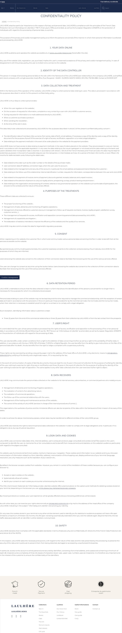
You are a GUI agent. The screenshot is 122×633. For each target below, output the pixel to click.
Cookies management (10, 277)
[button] (3, 8)
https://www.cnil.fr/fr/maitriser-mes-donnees (57, 488)
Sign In (116, 8)
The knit (41, 622)
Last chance (82, 8)
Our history (60, 612)
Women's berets (44, 625)
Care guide (78, 615)
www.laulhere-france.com (61, 53)
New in (41, 609)
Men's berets (43, 628)
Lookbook (60, 615)
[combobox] (109, 8)
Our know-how (62, 609)
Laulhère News (19, 611)
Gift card (42, 631)
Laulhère (96, 8)
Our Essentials (21, 8)
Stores (12, 8)
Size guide (78, 612)
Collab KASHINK (62, 618)
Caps (46, 8)
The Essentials (43, 612)
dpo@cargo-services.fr (58, 503)
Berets (35, 8)
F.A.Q (76, 618)
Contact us (96, 609)
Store (76, 609)
